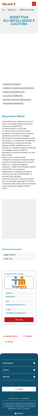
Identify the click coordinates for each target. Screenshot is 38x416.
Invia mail (19, 320)
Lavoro (19, 370)
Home (4, 10)
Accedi (19, 389)
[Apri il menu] (34, 4)
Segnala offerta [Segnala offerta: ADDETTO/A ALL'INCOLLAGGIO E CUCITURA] (10, 336)
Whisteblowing (25, 398)
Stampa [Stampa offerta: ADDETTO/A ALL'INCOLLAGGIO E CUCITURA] (9, 342)
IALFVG (19, 377)
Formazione (19, 363)
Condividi (27, 336)
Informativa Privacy (14, 398)
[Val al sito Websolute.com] (19, 413)
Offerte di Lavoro (13, 10)
